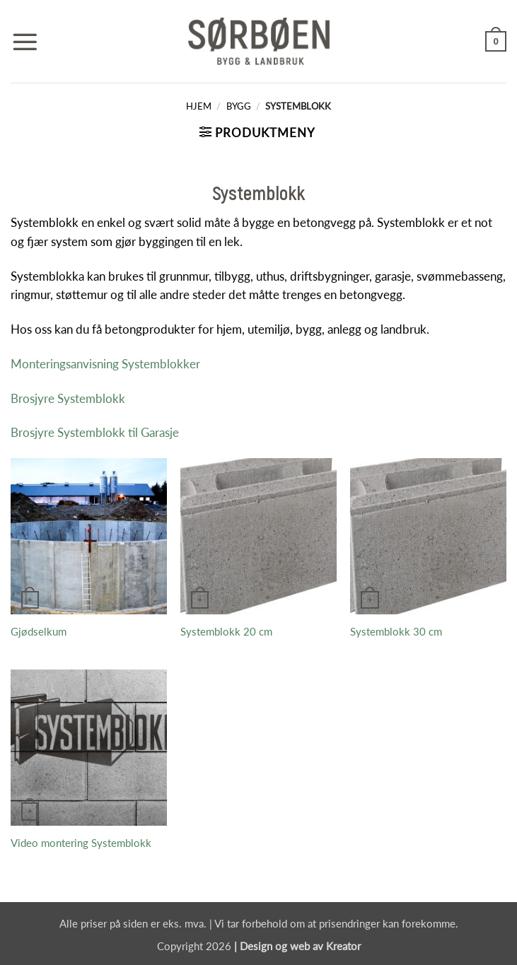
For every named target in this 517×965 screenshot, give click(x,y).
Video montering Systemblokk (81, 842)
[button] (25, 42)
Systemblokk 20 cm (226, 631)
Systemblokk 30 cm (396, 631)
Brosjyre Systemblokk (68, 398)
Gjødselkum (38, 631)
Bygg (238, 106)
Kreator (343, 946)
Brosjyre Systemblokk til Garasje (95, 432)
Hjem (198, 106)
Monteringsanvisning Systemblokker (105, 363)
